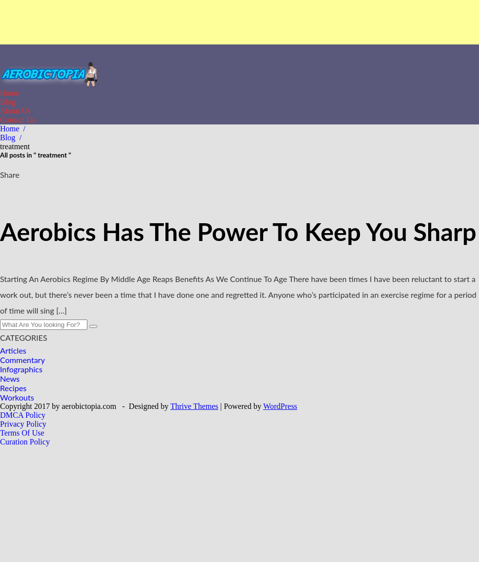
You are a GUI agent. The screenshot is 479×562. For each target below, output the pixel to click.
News (10, 378)
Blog (7, 102)
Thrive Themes (194, 406)
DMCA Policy (22, 415)
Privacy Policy (23, 424)
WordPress (280, 406)
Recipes (13, 388)
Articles (13, 350)
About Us (15, 111)
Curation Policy (25, 442)
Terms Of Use (22, 433)
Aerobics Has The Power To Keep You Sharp (238, 231)
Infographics (21, 369)
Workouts (17, 397)
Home (9, 93)
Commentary (22, 359)
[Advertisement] (239, 22)
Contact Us (18, 120)
